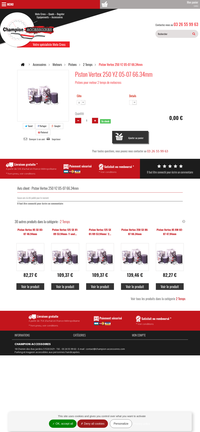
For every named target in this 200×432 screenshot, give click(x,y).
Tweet (29, 126)
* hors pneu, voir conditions (54, 320)
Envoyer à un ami (37, 139)
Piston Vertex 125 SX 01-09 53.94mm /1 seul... (65, 232)
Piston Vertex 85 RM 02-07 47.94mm (170, 232)
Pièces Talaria (100, 345)
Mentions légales (24, 390)
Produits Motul (81, 350)
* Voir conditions (153, 321)
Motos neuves (101, 360)
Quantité (79, 113)
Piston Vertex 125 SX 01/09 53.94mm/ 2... (100, 232)
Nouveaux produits (25, 376)
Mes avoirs (138, 345)
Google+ (56, 126)
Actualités (20, 355)
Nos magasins (22, 364)
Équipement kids (82, 360)
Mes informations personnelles (149, 355)
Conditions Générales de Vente (31, 345)
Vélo (95, 355)
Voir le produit (30, 286)
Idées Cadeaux (101, 350)
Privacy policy (142, 423)
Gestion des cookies (25, 395)
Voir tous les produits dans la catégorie (158, 298)
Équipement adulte (83, 355)
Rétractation (21, 385)
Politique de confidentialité (29, 350)
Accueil (18, 341)
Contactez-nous (23, 360)
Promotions (21, 371)
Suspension (79, 364)
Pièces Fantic (100, 341)
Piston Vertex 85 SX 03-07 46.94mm (30, 232)
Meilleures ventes (24, 380)
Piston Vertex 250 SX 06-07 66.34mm (134, 232)
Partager (42, 126)
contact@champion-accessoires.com (105, 409)
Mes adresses (139, 350)
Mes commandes (141, 341)
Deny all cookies (92, 423)
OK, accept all (62, 423)
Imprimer (56, 139)
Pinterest (43, 132)
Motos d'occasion (102, 364)
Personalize (121, 423)
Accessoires (79, 341)
